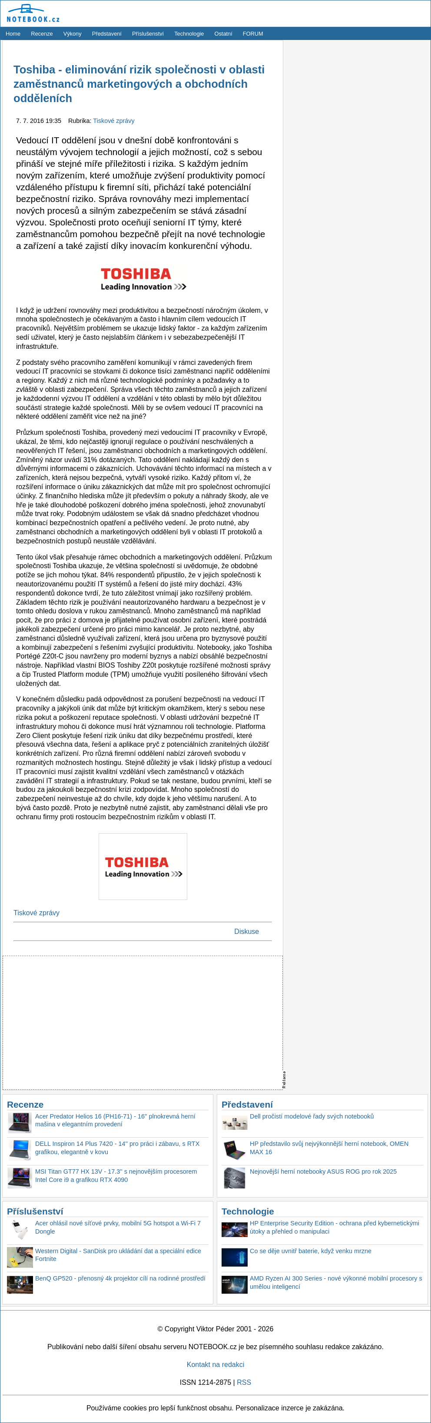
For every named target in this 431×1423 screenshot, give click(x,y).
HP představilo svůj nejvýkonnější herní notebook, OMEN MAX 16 (329, 1147)
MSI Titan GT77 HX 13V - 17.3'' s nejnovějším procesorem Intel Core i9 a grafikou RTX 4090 (116, 1175)
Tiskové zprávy (113, 120)
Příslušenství (148, 33)
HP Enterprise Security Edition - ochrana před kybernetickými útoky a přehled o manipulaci (334, 1227)
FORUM (253, 33)
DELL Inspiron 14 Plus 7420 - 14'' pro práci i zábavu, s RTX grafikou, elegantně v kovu (117, 1147)
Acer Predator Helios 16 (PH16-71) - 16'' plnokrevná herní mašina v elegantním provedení (115, 1120)
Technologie (189, 33)
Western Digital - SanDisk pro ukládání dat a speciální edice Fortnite (118, 1255)
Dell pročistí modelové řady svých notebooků (312, 1116)
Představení (107, 33)
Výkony (72, 33)
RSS (244, 1382)
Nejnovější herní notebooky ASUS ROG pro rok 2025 (323, 1171)
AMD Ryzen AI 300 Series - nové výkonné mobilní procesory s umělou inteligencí (336, 1282)
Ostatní (223, 33)
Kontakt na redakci (216, 1364)
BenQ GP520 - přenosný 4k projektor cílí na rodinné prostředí (120, 1278)
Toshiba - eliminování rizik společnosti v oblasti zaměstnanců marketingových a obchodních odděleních (139, 84)
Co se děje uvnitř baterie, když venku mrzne (310, 1251)
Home (13, 33)
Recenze (42, 33)
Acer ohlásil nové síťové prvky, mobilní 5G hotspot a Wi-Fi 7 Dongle (118, 1227)
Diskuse (246, 931)
